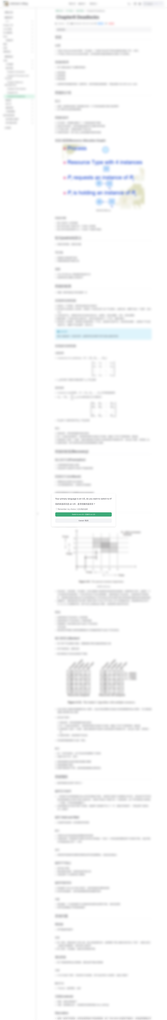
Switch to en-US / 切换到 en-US (83, 514)
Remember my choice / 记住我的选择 (73, 509)
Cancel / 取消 (83, 521)
